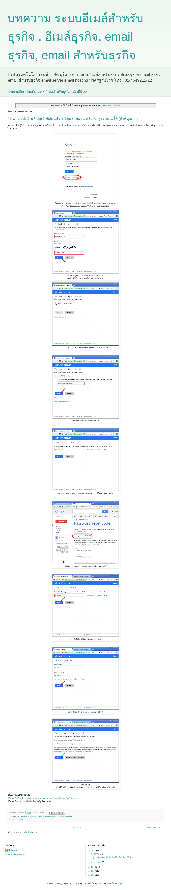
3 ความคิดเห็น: (39, 813)
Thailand (19, 820)
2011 (93, 875)
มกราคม (97, 862)
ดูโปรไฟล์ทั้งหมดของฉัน (15, 854)
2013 (93, 867)
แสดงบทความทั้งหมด (111, 105)
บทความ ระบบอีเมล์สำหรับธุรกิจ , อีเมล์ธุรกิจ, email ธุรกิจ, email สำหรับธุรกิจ (75, 37)
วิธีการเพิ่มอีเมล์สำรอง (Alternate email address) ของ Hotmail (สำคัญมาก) (43, 798)
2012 (93, 871)
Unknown (12, 850)
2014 (93, 850)
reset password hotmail (62, 817)
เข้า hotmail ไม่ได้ (24, 817)
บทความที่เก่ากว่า (155, 827)
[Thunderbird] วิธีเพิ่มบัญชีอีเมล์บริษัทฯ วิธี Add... (114, 857)
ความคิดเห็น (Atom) (28, 832)
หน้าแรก (77, 827)
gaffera (99, 883)
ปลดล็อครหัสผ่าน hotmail (42, 817)
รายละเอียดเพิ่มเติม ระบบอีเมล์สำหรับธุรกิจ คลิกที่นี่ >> (47, 92)
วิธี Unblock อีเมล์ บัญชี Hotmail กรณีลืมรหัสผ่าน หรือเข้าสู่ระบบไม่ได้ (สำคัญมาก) (73, 118)
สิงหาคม (97, 854)
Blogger (119, 883)
